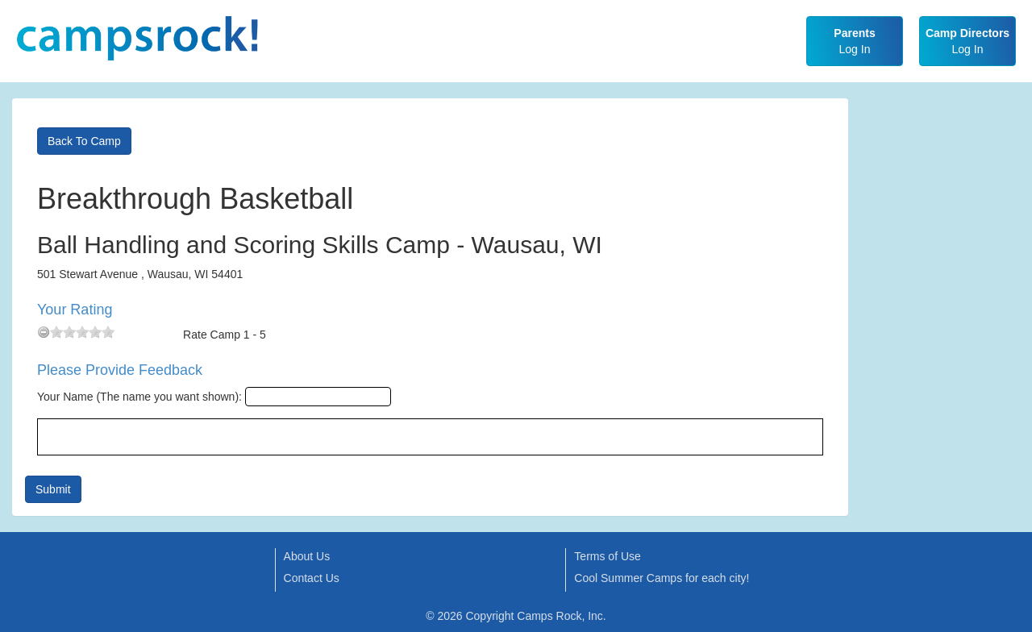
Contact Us (311, 578)
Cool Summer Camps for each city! (661, 578)
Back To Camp (84, 141)
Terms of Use (607, 556)
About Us (307, 556)
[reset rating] (43, 332)
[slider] (82, 332)
